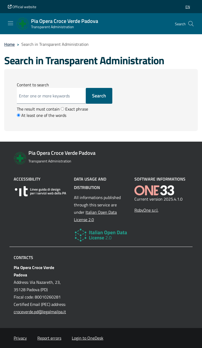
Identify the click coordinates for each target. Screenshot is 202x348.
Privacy (20, 338)
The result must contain (38, 109)
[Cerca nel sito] (191, 24)
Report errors (49, 338)
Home (9, 44)
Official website (22, 6)
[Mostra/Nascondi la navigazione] (10, 23)
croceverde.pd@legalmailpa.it (40, 312)
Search (99, 95)
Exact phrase (74, 109)
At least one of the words (41, 115)
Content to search (33, 85)
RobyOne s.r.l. (146, 210)
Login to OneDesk (87, 338)
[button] (187, 7)
